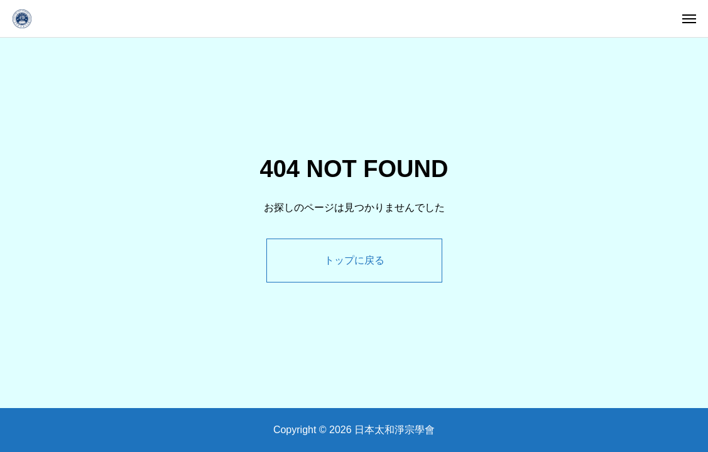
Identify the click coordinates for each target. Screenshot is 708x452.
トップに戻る (354, 260)
